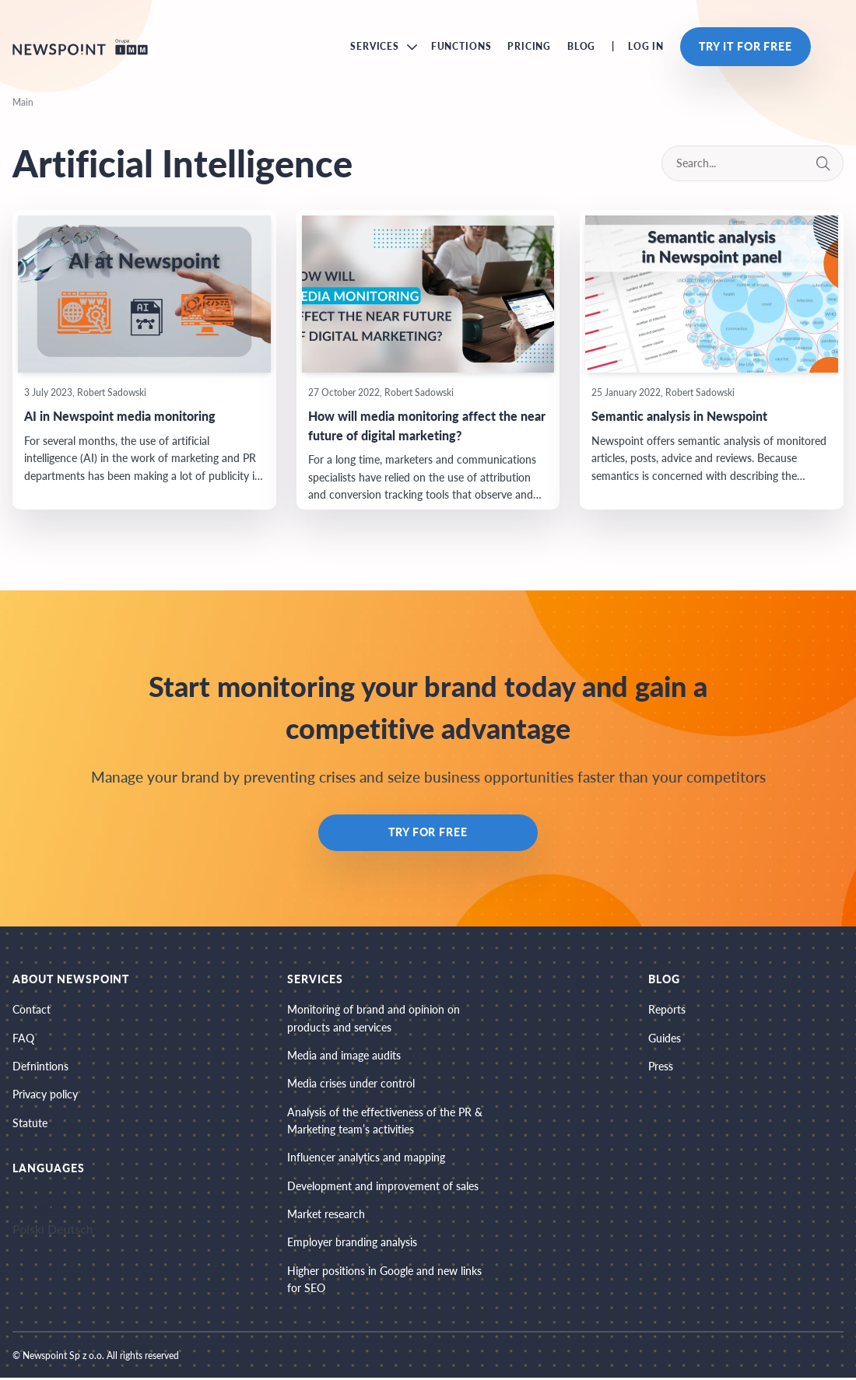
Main (22, 103)
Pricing (529, 47)
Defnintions (40, 1067)
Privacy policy (45, 1095)
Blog (581, 47)
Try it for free (745, 47)
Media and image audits (344, 1056)
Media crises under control (351, 1084)
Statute (29, 1123)
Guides (664, 1039)
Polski (28, 1230)
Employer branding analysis (352, 1244)
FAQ (23, 1039)
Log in (646, 47)
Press (660, 1067)
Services (374, 47)
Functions (461, 47)
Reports (667, 1010)
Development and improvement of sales (383, 1187)
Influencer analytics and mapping (366, 1158)
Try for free (428, 833)
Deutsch (70, 1230)
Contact (31, 1010)
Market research (326, 1215)
